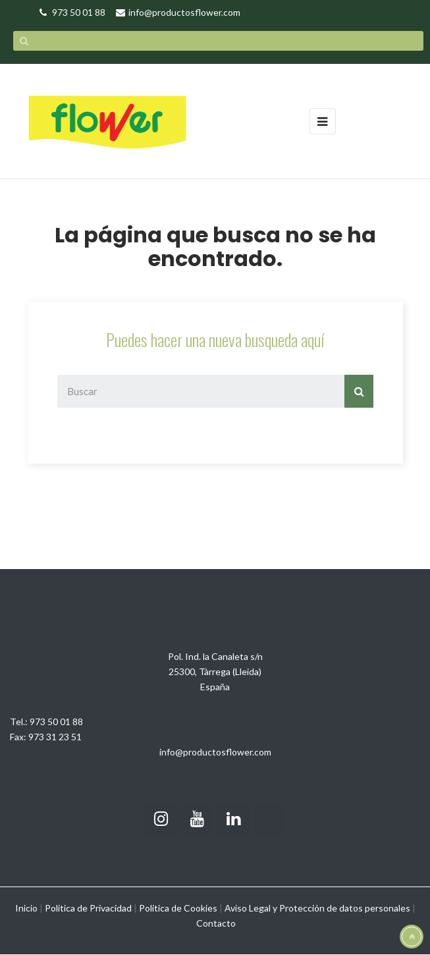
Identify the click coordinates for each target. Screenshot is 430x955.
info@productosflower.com (215, 751)
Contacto (216, 923)
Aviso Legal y (251, 908)
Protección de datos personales (344, 908)
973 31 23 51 (55, 736)
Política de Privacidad (88, 908)
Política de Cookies (178, 908)
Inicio (26, 908)
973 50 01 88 (56, 721)
